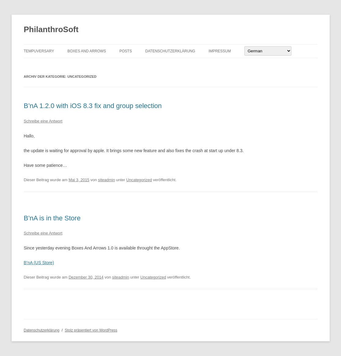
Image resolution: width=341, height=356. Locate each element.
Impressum (220, 51)
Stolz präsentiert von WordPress (91, 330)
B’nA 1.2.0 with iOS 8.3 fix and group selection (93, 106)
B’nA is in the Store (52, 218)
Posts (125, 51)
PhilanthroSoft (51, 29)
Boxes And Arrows (87, 51)
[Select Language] (267, 51)
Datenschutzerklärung (170, 51)
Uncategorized (139, 180)
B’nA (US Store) (39, 262)
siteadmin (106, 180)
